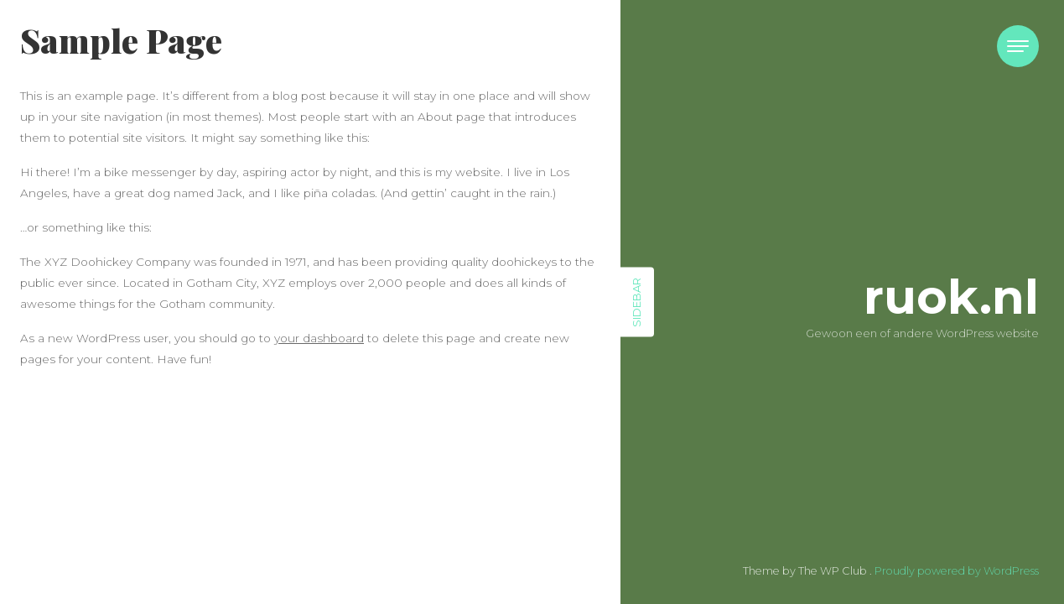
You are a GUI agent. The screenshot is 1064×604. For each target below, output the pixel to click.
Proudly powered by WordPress (957, 571)
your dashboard (319, 338)
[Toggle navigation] (1018, 46)
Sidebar (636, 302)
